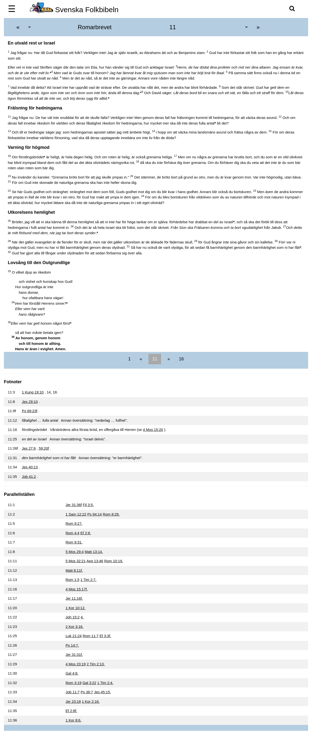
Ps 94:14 (94, 514)
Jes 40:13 (30, 467)
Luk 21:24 (74, 636)
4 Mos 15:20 (153, 430)
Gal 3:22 (89, 683)
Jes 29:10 (30, 402)
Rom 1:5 (72, 580)
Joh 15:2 (73, 617)
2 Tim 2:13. (96, 664)
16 (181, 359)
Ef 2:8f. (71, 711)
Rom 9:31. (74, 542)
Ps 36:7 (87, 692)
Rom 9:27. (74, 523)
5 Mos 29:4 (75, 552)
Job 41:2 (29, 476)
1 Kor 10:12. (76, 608)
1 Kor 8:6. (73, 720)
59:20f (44, 448)
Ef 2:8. (85, 533)
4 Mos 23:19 (76, 664)
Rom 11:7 (90, 636)
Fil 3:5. (88, 505)
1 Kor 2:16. (91, 701)
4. (82, 617)
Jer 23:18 (73, 701)
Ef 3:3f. (105, 636)
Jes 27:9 (29, 448)
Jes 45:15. (102, 692)
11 (154, 359)
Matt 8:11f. (74, 570)
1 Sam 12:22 (76, 514)
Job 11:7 (73, 692)
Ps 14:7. (72, 645)
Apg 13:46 (95, 561)
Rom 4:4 (72, 533)
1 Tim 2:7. (88, 580)
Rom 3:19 (73, 683)
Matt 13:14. (94, 552)
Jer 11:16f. (74, 598)
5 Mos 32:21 (76, 561)
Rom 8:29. (111, 514)
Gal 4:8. (72, 673)
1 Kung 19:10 (33, 392)
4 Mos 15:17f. (77, 589)
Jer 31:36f (74, 505)
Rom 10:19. (113, 561)
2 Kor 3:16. (74, 626)
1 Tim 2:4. (105, 683)
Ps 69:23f (29, 411)
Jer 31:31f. (74, 654)
